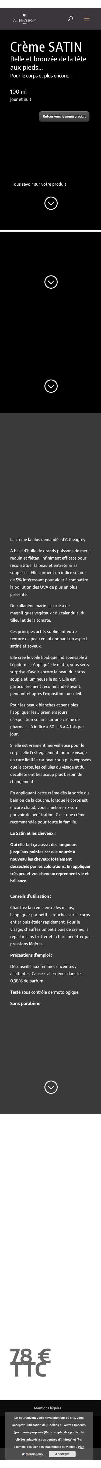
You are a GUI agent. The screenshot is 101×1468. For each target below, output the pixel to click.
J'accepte (62, 1454)
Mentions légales (47, 1408)
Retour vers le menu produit (64, 116)
